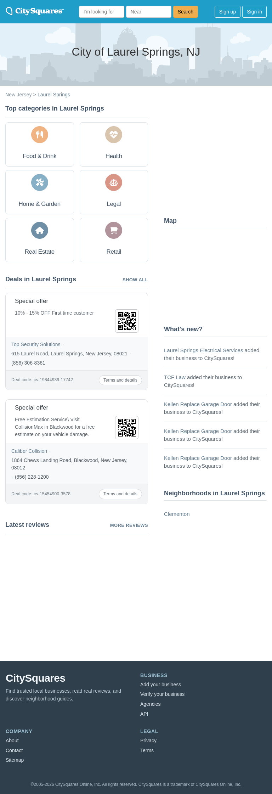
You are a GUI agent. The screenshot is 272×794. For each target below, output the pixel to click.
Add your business (160, 684)
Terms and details (120, 380)
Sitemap (15, 760)
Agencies (150, 704)
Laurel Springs (54, 94)
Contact (14, 750)
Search (185, 12)
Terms (147, 750)
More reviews (129, 525)
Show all (135, 279)
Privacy (148, 740)
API (144, 714)
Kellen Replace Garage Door (198, 404)
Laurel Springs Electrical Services (203, 350)
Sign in (254, 12)
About (12, 740)
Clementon (177, 514)
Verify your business (162, 694)
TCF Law (175, 377)
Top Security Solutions (36, 344)
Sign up (227, 12)
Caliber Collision (29, 451)
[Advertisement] (217, 157)
